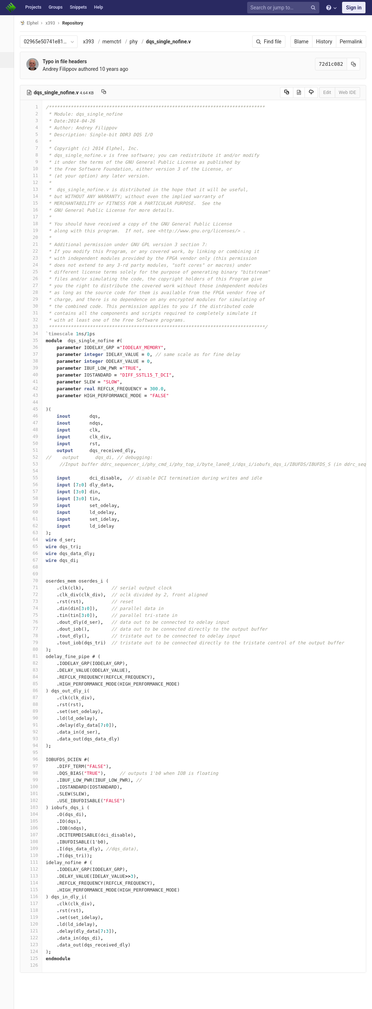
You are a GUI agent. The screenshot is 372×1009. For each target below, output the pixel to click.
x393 (92, 41)
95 (35, 752)
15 (35, 203)
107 (35, 834)
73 (35, 601)
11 (35, 175)
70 (35, 580)
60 (35, 512)
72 (35, 594)
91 (35, 724)
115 (35, 889)
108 (35, 841)
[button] (9, 1000)
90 (35, 718)
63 (35, 532)
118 (35, 910)
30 (35, 306)
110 (35, 855)
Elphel (33, 23)
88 (35, 704)
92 (35, 731)
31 (35, 312)
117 (35, 903)
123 (35, 944)
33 (35, 326)
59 (35, 505)
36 (35, 347)
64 (35, 539)
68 (35, 567)
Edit (327, 92)
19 (35, 230)
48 (35, 429)
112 (35, 869)
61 (35, 518)
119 (35, 917)
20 (35, 237)
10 (35, 168)
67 (35, 560)
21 (35, 244)
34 (35, 333)
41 (35, 381)
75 (35, 615)
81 (35, 656)
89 (35, 711)
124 (35, 951)
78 (35, 635)
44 (35, 402)
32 (35, 319)
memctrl (115, 41)
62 (35, 525)
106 (35, 827)
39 (35, 367)
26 (35, 278)
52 (35, 457)
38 (35, 361)
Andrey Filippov (64, 69)
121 (35, 930)
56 (35, 484)
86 (35, 690)
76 (35, 621)
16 (35, 209)
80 (35, 649)
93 (35, 738)
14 (35, 196)
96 (35, 759)
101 (35, 793)
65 (35, 546)
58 (35, 498)
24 (35, 264)
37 (35, 354)
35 (35, 340)
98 (35, 773)
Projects (33, 7)
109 (35, 848)
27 (35, 285)
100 (35, 786)
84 (35, 676)
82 (35, 663)
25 (35, 271)
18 (35, 223)
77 (35, 628)
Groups (56, 7)
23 (35, 258)
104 (35, 814)
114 (35, 882)
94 (35, 745)
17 (35, 216)
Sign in (354, 7)
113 (35, 876)
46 (35, 415)
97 (35, 766)
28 (35, 292)
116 (35, 896)
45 (35, 409)
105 (35, 821)
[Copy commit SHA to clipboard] (353, 64)
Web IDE (347, 92)
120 (35, 924)
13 (35, 189)
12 (35, 182)
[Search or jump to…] (284, 7)
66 (35, 553)
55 (35, 477)
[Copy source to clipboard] (286, 92)
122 (35, 937)
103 (35, 807)
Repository (76, 23)
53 (35, 464)
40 (35, 374)
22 (35, 251)
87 (35, 697)
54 (35, 470)
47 (35, 422)
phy (137, 41)
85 (35, 683)
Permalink (351, 41)
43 (35, 395)
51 (35, 450)
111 (35, 862)
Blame (301, 41)
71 (35, 587)
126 (35, 965)
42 (35, 388)
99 (35, 779)
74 (35, 608)
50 (35, 443)
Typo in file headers (69, 61)
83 (35, 670)
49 (35, 436)
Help (98, 7)
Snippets (78, 7)
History (324, 41)
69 (35, 573)
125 (35, 958)
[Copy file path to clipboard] (107, 92)
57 (35, 491)
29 (35, 299)
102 (35, 800)
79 (35, 642)
